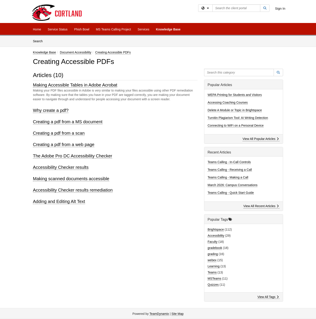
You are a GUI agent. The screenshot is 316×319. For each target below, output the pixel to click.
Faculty (212, 241)
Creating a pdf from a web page (63, 144)
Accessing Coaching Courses (228, 102)
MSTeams (214, 278)
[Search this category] (239, 72)
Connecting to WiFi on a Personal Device (236, 125)
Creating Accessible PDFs (113, 52)
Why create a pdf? (50, 110)
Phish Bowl (81, 29)
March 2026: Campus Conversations (232, 185)
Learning (214, 266)
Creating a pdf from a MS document (67, 121)
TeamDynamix (159, 313)
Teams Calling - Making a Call (228, 177)
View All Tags (268, 297)
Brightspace (216, 229)
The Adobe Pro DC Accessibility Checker (72, 155)
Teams (212, 272)
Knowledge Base (168, 29)
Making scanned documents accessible (71, 178)
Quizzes (213, 284)
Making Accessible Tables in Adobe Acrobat (75, 85)
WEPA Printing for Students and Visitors (235, 95)
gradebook (215, 248)
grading (213, 254)
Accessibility (216, 235)
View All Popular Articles (260, 139)
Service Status (57, 29)
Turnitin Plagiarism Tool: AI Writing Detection (238, 118)
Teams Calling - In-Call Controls (229, 162)
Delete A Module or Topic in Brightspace (235, 110)
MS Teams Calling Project (113, 29)
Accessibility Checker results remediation (73, 190)
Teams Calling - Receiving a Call (230, 169)
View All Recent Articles (261, 206)
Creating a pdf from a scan (59, 133)
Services (143, 29)
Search (39, 41)
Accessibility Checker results (60, 167)
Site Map (177, 313)
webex (212, 260)
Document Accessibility (75, 52)
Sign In (280, 8)
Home (37, 29)
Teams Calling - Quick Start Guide (231, 192)
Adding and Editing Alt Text (59, 201)
